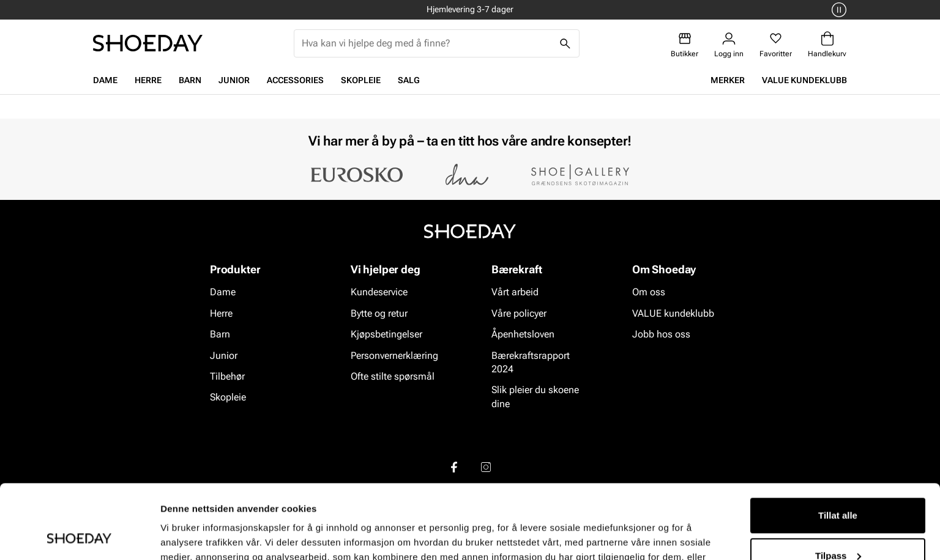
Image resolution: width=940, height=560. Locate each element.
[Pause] (837, 10)
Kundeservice (379, 292)
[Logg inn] (729, 45)
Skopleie (361, 80)
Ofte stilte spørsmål (393, 376)
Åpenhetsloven (522, 334)
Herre (148, 80)
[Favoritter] (776, 45)
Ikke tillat (837, 526)
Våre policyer (518, 313)
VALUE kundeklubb (804, 80)
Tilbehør (227, 376)
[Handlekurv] (827, 45)
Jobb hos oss (661, 334)
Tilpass (838, 486)
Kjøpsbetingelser (386, 334)
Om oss (648, 292)
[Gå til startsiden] (148, 43)
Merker (728, 80)
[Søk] (565, 43)
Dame (105, 80)
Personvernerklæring (394, 355)
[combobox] (427, 43)
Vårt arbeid (515, 292)
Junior (234, 80)
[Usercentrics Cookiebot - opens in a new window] (79, 536)
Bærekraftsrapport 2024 (530, 362)
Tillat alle (837, 446)
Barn (190, 80)
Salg (409, 80)
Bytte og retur (379, 313)
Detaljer (177, 536)
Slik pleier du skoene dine (535, 397)
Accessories (295, 80)
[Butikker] (684, 45)
